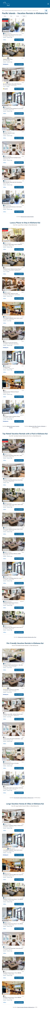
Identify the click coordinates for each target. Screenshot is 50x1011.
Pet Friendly (7, 914)
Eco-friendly (19, 914)
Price (11, 16)
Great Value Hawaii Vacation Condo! (34, 589)
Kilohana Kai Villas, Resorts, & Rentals (37, 228)
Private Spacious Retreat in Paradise (34, 368)
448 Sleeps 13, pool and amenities (10, 194)
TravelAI (10, 1005)
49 (35, 895)
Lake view (13, 914)
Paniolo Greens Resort (31, 565)
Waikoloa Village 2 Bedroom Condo (10, 169)
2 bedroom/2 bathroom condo (9, 678)
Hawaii (4, 61)
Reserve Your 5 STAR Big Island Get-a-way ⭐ (36, 306)
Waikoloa (4, 37)
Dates (5, 16)
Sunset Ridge (32, 172)
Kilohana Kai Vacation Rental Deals (27, 761)
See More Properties (25, 648)
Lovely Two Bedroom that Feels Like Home (12, 789)
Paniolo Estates (9, 791)
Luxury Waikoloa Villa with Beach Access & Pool (37, 59)
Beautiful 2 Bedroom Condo (9, 83)
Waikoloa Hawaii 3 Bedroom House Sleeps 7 (36, 145)
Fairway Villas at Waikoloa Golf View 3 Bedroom (13, 565)
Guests (17, 16)
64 (35, 892)
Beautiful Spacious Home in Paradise (11, 417)
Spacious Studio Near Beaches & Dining (11, 862)
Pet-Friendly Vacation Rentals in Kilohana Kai (23, 426)
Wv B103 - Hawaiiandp (31, 678)
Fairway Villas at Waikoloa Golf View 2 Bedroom (37, 638)
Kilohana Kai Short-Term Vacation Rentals (27, 872)
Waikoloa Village (9, 37)
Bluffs (31, 260)
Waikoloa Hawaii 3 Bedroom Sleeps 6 (11, 218)
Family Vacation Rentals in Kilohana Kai (25, 537)
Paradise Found (30, 194)
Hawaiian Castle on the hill (32, 751)
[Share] (46, 10)
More (24, 16)
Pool (3, 914)
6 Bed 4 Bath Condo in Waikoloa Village (35, 218)
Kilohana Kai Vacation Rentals (27, 117)
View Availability (19, 39)
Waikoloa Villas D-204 (31, 34)
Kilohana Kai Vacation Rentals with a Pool (27, 340)
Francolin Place (9, 370)
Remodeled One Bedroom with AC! (34, 727)
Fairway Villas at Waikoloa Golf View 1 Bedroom (13, 589)
